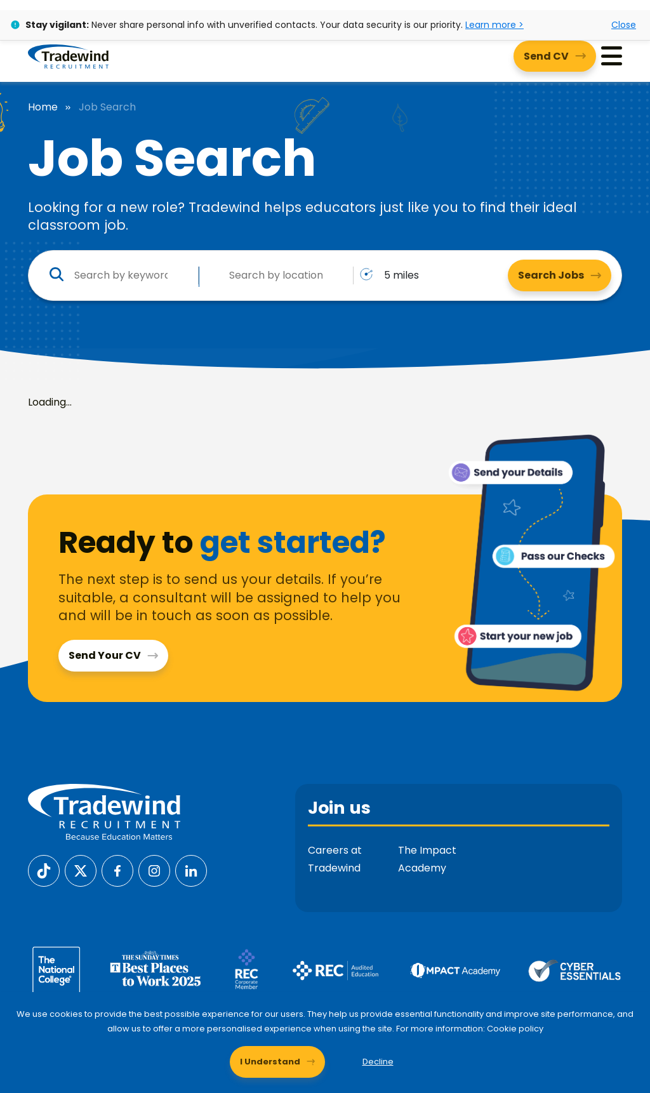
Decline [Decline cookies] (378, 1062)
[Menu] (611, 56)
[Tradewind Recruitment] (68, 56)
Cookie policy (515, 1029)
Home (43, 107)
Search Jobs (551, 275)
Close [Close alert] (623, 24)
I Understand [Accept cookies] (270, 1062)
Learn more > (494, 24)
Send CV (546, 56)
